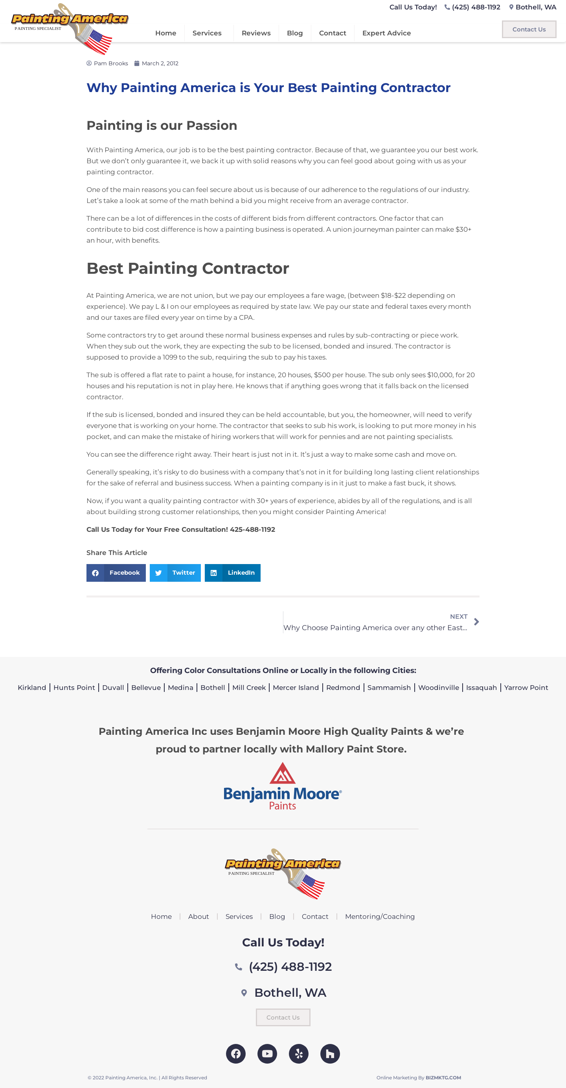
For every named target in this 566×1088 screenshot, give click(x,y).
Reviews (256, 33)
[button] (116, 573)
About (198, 916)
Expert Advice (386, 33)
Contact (332, 33)
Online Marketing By (419, 1078)
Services (209, 33)
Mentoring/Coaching (380, 916)
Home (165, 33)
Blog (295, 33)
